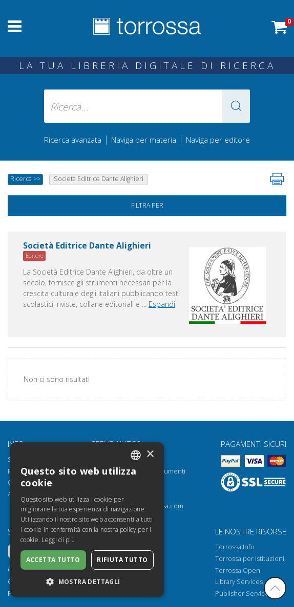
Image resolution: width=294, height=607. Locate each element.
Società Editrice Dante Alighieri (87, 246)
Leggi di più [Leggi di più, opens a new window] (58, 539)
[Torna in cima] (275, 588)
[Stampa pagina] (277, 179)
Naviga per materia (143, 139)
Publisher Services (243, 593)
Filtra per (147, 205)
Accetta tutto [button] (53, 559)
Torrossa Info (235, 547)
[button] (236, 106)
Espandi (162, 304)
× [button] (150, 454)
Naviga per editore (218, 139)
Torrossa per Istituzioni (249, 558)
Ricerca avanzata (72, 139)
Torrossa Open (237, 570)
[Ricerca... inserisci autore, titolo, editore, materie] (147, 106)
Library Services (239, 581)
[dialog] (87, 519)
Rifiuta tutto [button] (122, 559)
